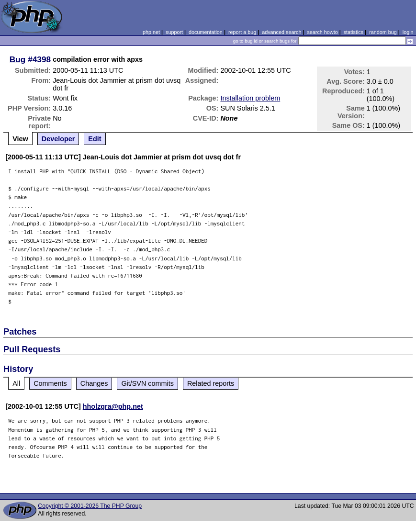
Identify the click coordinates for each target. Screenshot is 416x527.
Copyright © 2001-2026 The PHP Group (90, 506)
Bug (18, 59)
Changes (94, 383)
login (408, 32)
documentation (206, 32)
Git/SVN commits (147, 383)
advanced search (281, 32)
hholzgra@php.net (113, 406)
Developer (58, 139)
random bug (383, 32)
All (16, 383)
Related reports (210, 383)
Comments (50, 383)
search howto (322, 32)
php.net (151, 32)
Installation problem (250, 98)
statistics (353, 32)
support (174, 32)
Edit (94, 139)
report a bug (242, 32)
